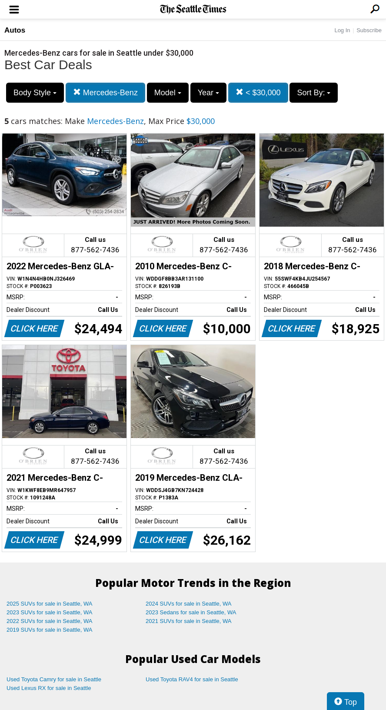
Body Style (35, 92)
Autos (14, 30)
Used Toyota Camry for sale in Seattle (54, 679)
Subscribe (369, 30)
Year (208, 92)
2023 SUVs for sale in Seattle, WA (50, 612)
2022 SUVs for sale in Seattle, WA (50, 621)
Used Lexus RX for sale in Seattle (49, 688)
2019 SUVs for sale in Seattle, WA (50, 629)
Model (167, 92)
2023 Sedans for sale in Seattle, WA (191, 612)
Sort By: (313, 92)
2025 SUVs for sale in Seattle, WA (50, 603)
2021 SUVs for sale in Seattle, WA (189, 621)
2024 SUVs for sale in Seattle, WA (189, 603)
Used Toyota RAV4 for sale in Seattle (192, 679)
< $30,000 (258, 92)
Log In (342, 30)
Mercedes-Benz (105, 92)
